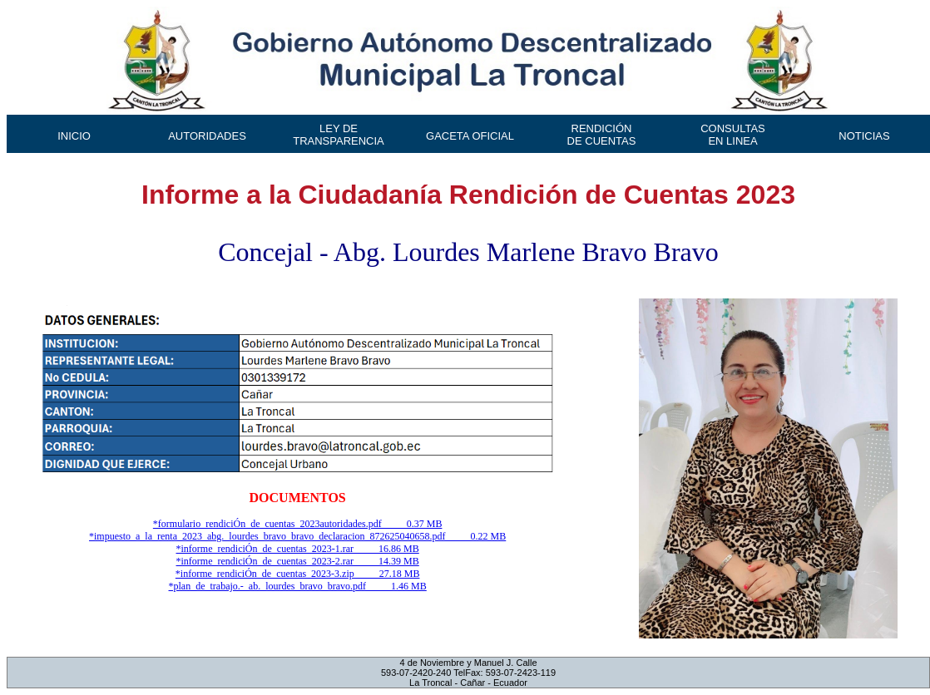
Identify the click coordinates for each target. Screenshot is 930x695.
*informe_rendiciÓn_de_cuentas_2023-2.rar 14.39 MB (297, 561)
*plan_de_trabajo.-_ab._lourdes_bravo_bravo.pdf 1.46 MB (298, 586)
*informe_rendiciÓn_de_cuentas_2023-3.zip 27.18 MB (298, 573)
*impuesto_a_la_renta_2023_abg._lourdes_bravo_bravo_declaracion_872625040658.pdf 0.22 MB (297, 536)
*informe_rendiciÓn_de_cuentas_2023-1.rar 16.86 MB (297, 549)
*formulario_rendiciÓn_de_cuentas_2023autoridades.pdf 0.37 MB (298, 524)
